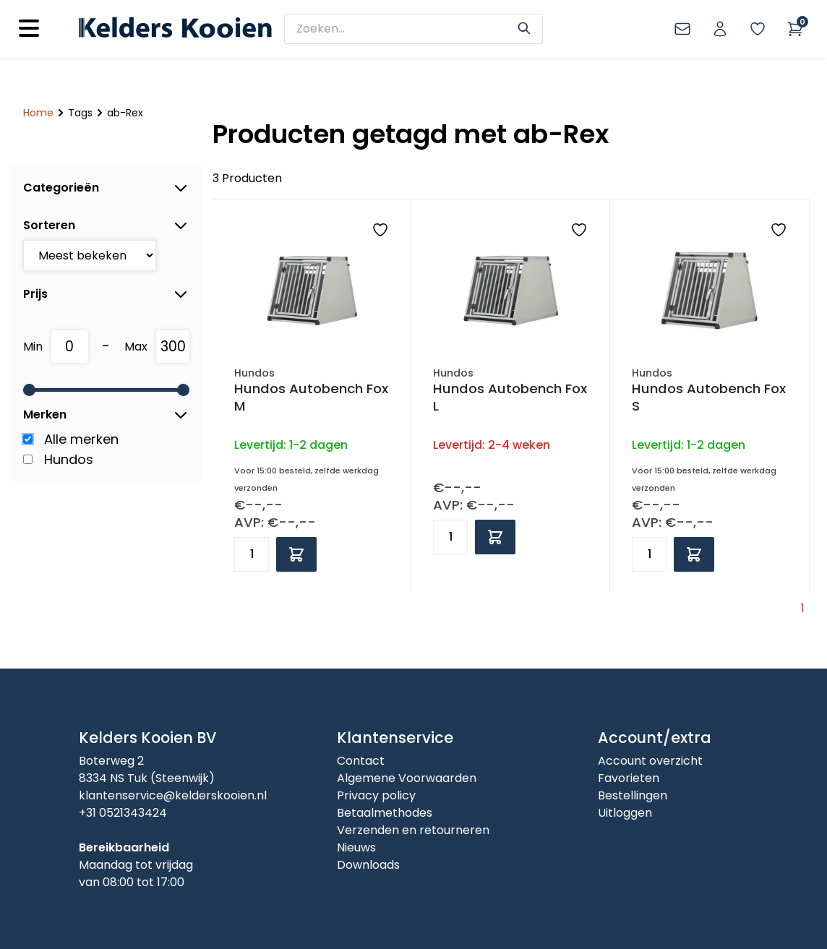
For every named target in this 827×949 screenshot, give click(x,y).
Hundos (68, 459)
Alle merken (81, 439)
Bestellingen (632, 795)
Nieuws (356, 847)
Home (38, 113)
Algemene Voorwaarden (406, 778)
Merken (106, 415)
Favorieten (628, 778)
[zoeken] (403, 28)
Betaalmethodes (384, 812)
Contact (361, 760)
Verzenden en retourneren (413, 830)
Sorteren (106, 225)
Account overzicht (650, 760)
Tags (80, 113)
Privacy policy (376, 795)
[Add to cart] (296, 554)
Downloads (368, 864)
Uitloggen (625, 812)
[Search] (524, 27)
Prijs (106, 294)
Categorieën (106, 188)
